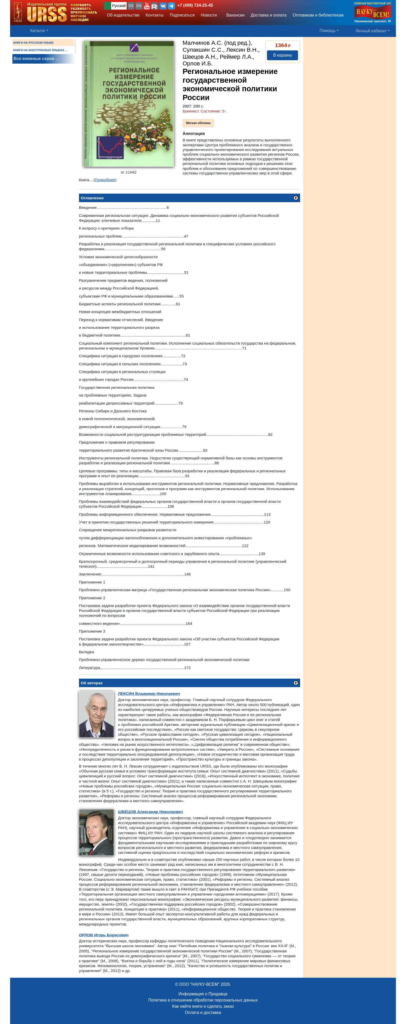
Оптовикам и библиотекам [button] (318, 15)
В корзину (282, 55)
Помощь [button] (328, 30)
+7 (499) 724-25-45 (195, 5)
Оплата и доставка (203, 1012)
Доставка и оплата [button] (268, 15)
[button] (146, 6)
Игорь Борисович (104, 935)
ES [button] (131, 6)
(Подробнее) (105, 180)
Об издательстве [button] (123, 15)
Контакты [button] (155, 15)
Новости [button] (209, 15)
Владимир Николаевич (149, 693)
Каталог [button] (37, 30)
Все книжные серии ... (36, 58)
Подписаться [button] (182, 15)
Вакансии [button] (234, 15)
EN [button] (138, 6)
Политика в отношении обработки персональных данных (203, 1000)
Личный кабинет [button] (371, 31)
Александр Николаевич (150, 811)
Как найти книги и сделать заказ (203, 1006)
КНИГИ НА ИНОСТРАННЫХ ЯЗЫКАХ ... (40, 50)
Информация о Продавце (202, 994)
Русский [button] (119, 6)
